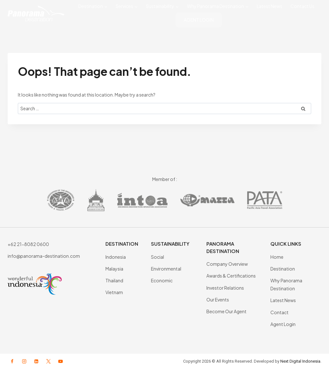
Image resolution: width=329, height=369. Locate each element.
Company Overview (227, 264)
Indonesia (115, 257)
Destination (282, 268)
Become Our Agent (226, 311)
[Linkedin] (36, 361)
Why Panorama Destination (286, 284)
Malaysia (114, 268)
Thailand (114, 280)
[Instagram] (24, 361)
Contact (279, 312)
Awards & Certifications (231, 276)
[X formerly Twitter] (48, 361)
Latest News (269, 6)
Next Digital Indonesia (300, 361)
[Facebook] (12, 361)
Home (276, 257)
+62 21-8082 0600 (28, 244)
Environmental (166, 268)
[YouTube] (60, 361)
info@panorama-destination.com (44, 256)
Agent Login (283, 324)
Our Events (217, 299)
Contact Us (302, 6)
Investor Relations (225, 288)
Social (157, 257)
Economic (162, 280)
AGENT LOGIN (199, 20)
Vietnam (114, 292)
